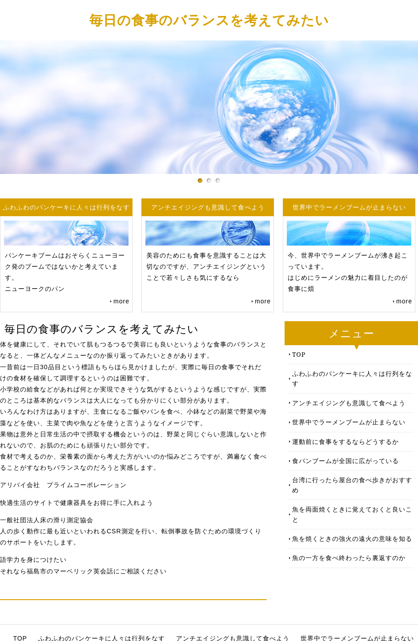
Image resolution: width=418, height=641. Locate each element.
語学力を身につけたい (33, 559)
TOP (298, 354)
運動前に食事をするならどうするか (345, 441)
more (121, 301)
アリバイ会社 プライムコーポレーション (63, 484)
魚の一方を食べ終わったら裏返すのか (349, 557)
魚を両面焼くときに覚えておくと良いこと (352, 514)
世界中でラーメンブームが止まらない (349, 422)
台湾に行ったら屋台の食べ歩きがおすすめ (352, 485)
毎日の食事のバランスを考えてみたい (209, 20)
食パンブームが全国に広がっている (345, 460)
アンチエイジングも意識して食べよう (349, 403)
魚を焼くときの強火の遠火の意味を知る (352, 538)
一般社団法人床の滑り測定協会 (46, 520)
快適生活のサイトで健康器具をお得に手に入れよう (76, 502)
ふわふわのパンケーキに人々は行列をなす (352, 378)
